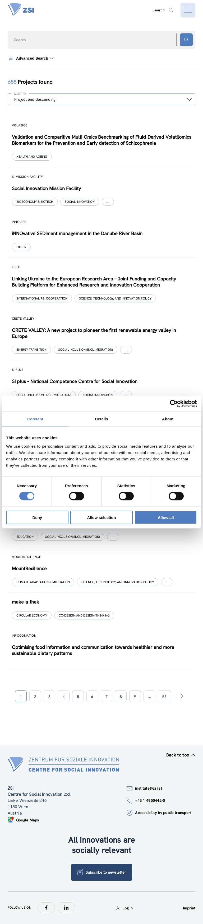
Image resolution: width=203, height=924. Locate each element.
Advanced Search (31, 58)
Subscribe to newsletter (101, 872)
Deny (37, 517)
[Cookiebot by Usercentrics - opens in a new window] (174, 404)
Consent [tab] (35, 419)
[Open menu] (188, 10)
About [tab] (168, 419)
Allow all (166, 517)
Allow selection (101, 517)
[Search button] (186, 39)
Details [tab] (101, 419)
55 (164, 696)
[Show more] (108, 202)
